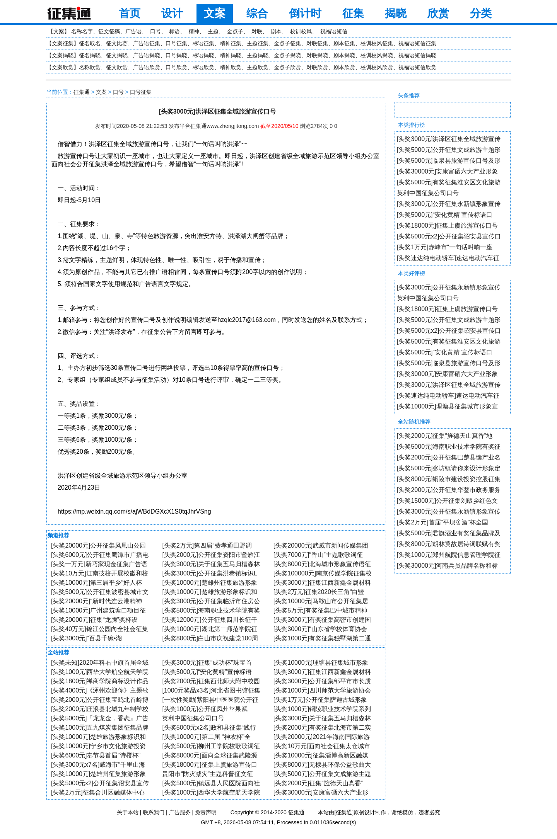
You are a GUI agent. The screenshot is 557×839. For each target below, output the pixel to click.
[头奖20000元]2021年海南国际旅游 (321, 736)
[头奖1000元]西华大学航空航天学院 (100, 672)
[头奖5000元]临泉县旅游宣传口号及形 (449, 160)
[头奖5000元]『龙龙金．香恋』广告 (100, 718)
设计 (172, 13)
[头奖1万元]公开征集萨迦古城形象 (320, 699)
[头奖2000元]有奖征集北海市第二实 (322, 727)
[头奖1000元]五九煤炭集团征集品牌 (100, 727)
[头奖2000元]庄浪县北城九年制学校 (100, 709)
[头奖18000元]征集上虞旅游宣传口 (209, 764)
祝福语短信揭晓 (417, 55)
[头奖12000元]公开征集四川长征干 (209, 619)
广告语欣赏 (146, 67)
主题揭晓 (257, 55)
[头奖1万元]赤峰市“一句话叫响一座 (444, 247)
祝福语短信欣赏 (417, 67)
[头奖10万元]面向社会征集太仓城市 (322, 746)
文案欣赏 (62, 67)
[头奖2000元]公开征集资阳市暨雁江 (211, 554)
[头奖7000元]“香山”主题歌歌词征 (318, 554)
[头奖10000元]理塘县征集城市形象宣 (447, 406)
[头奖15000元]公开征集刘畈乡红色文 (447, 500)
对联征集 (317, 43)
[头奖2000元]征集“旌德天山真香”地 (444, 435)
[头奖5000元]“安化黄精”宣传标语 (206, 672)
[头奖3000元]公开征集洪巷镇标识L (209, 573)
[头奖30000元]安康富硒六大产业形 (320, 792)
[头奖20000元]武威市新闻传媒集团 (320, 545)
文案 (215, 13)
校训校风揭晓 (377, 55)
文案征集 (62, 43)
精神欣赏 (230, 67)
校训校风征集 (377, 43)
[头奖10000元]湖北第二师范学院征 (209, 629)
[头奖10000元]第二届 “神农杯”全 (206, 736)
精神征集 (230, 43)
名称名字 (82, 31)
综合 (257, 13)
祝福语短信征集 (417, 43)
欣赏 (438, 13)
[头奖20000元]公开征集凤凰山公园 (98, 545)
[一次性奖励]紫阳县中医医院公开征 (210, 699)
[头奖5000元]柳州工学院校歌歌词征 (211, 746)
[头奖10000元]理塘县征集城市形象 (320, 662)
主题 (213, 31)
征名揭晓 (90, 55)
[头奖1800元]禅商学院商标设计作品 (100, 681)
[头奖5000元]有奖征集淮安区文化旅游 (449, 182)
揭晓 (396, 13)
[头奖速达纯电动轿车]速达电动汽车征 (448, 258)
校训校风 (301, 31)
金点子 (235, 31)
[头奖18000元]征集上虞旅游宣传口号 (447, 225)
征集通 (81, 92)
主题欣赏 (257, 67)
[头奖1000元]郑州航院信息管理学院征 (449, 554)
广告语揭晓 (146, 55)
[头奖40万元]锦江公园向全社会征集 (99, 629)
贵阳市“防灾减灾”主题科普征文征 (207, 774)
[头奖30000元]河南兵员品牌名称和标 (447, 565)
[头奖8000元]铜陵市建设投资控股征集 (449, 479)
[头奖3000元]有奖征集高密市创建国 (322, 619)
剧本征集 (344, 43)
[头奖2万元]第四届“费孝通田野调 (206, 545)
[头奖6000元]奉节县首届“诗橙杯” (95, 755)
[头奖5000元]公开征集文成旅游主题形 (449, 149)
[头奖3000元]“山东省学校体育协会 (320, 629)
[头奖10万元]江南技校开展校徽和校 (99, 573)
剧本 (276, 31)
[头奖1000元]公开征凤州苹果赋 (204, 709)
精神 (193, 31)
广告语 (133, 31)
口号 (155, 31)
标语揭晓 (203, 55)
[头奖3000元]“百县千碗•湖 (86, 638)
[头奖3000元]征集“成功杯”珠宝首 (206, 662)
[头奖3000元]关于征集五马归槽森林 (211, 564)
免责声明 (206, 812)
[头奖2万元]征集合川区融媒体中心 (98, 792)
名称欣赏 (90, 67)
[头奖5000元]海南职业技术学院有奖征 (449, 446)
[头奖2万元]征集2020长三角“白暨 (318, 592)
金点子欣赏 (287, 67)
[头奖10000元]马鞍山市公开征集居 (320, 601)
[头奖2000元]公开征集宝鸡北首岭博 (100, 699)
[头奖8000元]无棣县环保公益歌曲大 (322, 764)
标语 (174, 31)
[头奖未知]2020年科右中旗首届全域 (100, 662)
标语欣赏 (203, 67)
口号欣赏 (176, 67)
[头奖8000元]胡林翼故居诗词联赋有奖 (449, 544)
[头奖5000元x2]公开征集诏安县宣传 (100, 783)
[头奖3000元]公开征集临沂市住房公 (211, 601)
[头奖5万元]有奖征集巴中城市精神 (320, 610)
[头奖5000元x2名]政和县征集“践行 (209, 727)
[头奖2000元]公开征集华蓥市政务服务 (449, 490)
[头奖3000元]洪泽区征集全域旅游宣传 (449, 139)
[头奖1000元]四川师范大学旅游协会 (322, 690)
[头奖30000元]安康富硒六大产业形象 (447, 171)
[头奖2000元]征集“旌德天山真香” (318, 783)
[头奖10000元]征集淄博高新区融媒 (320, 755)
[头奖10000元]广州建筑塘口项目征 (98, 610)
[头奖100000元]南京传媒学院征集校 (322, 573)
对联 (256, 31)
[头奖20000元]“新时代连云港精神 (96, 601)
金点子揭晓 (287, 55)
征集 (353, 13)
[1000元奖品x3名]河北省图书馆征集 (211, 690)
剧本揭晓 (344, 55)
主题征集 (257, 43)
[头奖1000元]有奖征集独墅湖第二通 (322, 638)
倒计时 (305, 13)
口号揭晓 (176, 55)
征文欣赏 (117, 67)
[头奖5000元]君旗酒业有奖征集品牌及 (449, 533)
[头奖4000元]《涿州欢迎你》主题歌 (100, 690)
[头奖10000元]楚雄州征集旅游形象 (209, 582)
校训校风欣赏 (377, 67)
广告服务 (180, 812)
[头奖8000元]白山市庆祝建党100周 (210, 638)
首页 (129, 13)
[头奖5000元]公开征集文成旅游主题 (322, 774)
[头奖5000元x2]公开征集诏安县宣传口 (449, 236)
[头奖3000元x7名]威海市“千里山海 (98, 764)
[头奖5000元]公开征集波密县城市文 (100, 592)
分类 (481, 13)
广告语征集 (146, 43)
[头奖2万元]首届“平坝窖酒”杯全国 (442, 522)
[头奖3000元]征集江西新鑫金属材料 (322, 582)
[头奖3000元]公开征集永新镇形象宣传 (449, 204)
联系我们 (153, 812)
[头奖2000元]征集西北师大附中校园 (211, 681)
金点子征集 (287, 43)
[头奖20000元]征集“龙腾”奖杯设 (94, 619)
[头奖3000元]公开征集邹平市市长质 (322, 681)
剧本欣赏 (344, 67)
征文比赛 (117, 43)
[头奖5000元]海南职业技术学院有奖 (211, 610)
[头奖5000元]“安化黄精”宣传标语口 (444, 214)
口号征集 (176, 43)
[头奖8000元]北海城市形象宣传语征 (322, 564)
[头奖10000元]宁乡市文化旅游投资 (98, 746)
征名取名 (90, 43)
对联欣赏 (317, 67)
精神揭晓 (230, 55)
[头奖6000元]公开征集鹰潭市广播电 (100, 554)
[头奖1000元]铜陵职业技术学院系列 (322, 709)
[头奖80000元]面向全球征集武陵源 (209, 755)
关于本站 (127, 812)
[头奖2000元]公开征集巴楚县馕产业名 (449, 457)
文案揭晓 (62, 55)
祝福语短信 (333, 31)
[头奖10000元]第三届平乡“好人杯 (96, 582)
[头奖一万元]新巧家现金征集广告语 (99, 564)
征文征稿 (109, 31)
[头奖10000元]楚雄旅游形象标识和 (209, 592)
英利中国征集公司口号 (428, 193)
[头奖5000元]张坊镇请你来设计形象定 (449, 468)
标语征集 (203, 43)
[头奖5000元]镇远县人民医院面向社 (211, 783)
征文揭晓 (117, 55)
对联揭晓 (317, 55)
